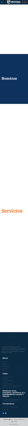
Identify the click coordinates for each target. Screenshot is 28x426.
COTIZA (24, 2)
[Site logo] (13, 2)
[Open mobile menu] (1, 2)
